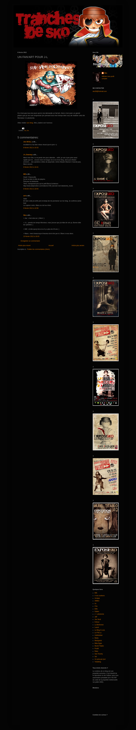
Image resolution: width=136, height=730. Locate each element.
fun (25, 130)
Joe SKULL (27, 142)
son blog (30, 123)
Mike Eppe (98, 643)
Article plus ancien (78, 245)
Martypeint (98, 640)
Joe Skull (98, 619)
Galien (97, 611)
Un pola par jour (100, 659)
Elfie (96, 609)
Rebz (96, 651)
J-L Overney (27, 155)
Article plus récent (24, 245)
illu (28, 130)
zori (24, 196)
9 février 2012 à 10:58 (30, 208)
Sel (96, 656)
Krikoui (97, 622)
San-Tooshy (99, 654)
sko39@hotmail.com (100, 91)
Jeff (96, 617)
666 (24, 174)
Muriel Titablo (99, 646)
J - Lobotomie (99, 614)
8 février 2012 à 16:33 (30, 148)
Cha (96, 606)
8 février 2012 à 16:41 (30, 167)
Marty (96, 638)
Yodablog (98, 662)
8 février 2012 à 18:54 (30, 189)
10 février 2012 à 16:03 (31, 236)
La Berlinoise (99, 625)
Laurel (97, 627)
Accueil (51, 245)
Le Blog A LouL (100, 630)
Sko (24, 215)
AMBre (97, 601)
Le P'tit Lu (98, 633)
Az (95, 603)
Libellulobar (98, 635)
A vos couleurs (100, 596)
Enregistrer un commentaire (30, 241)
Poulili (97, 648)
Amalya (97, 598)
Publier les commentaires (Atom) (38, 249)
